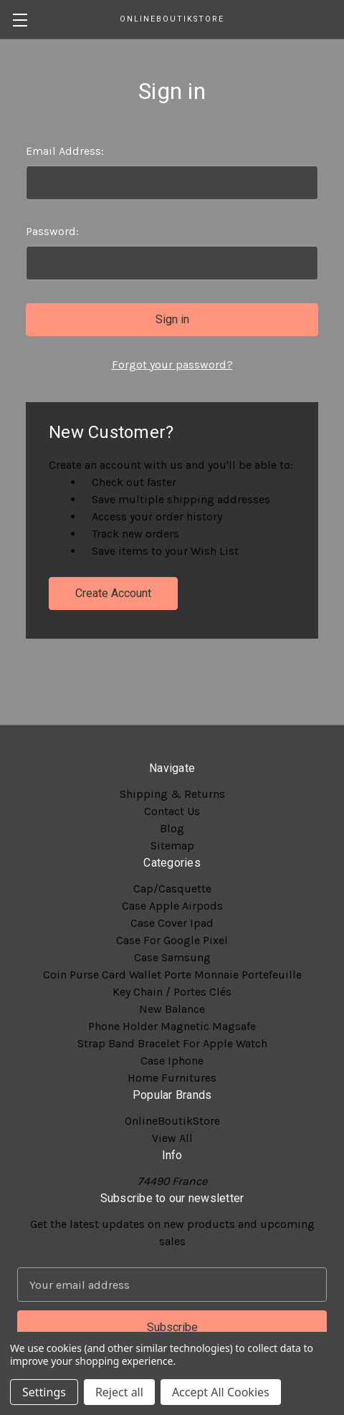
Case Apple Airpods (172, 906)
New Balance (172, 1009)
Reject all (119, 1392)
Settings (44, 1392)
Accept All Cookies (220, 1392)
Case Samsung (172, 957)
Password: (52, 231)
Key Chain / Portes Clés (172, 992)
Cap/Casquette (172, 888)
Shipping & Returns (172, 794)
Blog (172, 828)
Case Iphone (172, 1060)
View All (172, 1138)
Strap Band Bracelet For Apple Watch (172, 1043)
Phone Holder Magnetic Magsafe (172, 1026)
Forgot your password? (172, 364)
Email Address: (65, 151)
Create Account (113, 593)
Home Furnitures (172, 1078)
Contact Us (172, 811)
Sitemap (172, 845)
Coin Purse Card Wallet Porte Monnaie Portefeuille (172, 974)
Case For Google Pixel (172, 940)
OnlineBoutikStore (172, 1121)
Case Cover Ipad (172, 923)
